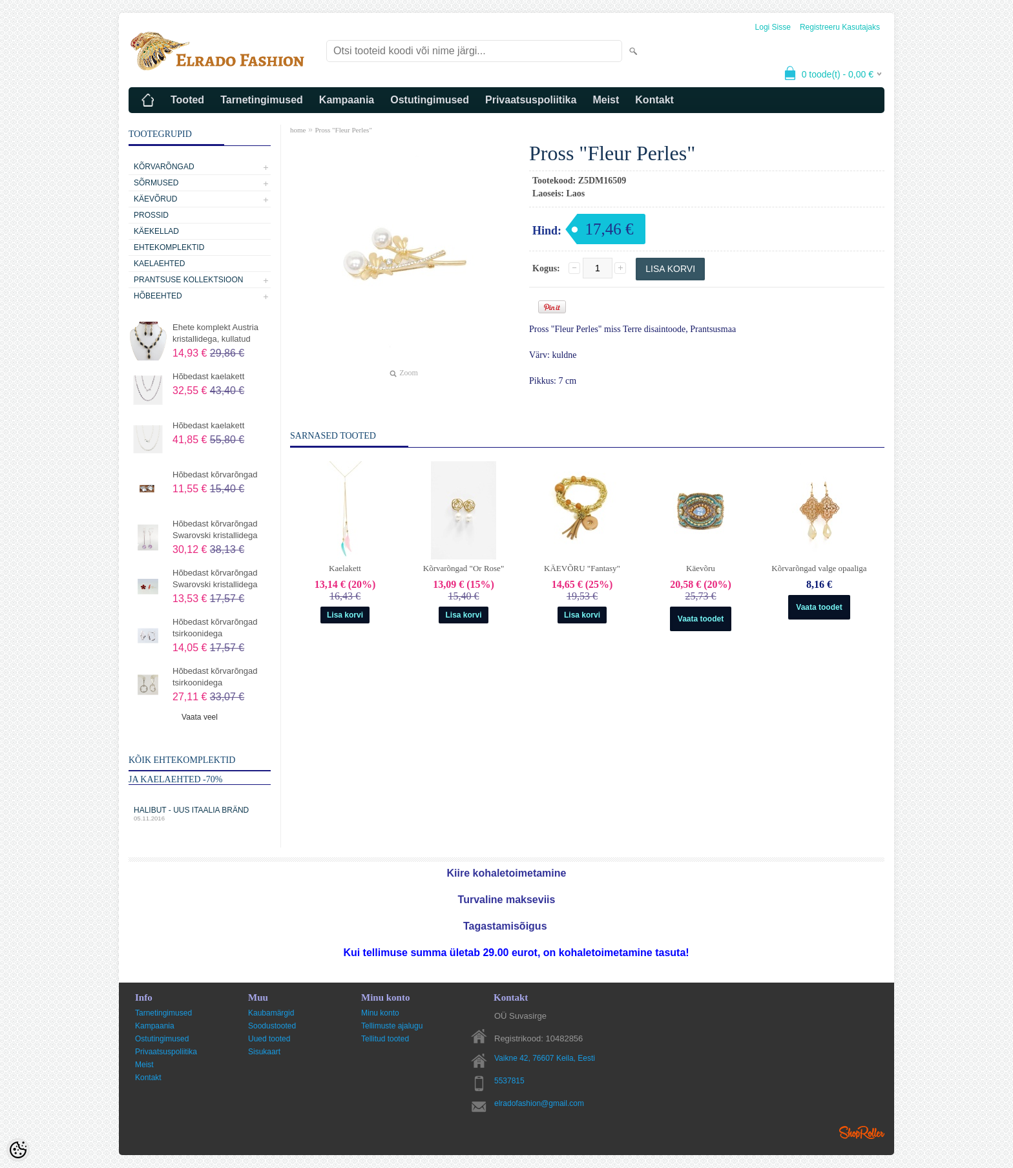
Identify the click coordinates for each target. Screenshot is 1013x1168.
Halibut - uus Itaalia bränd (200, 814)
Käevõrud (155, 198)
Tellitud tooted (385, 1038)
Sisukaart (264, 1051)
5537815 (509, 1080)
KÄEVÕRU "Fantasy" (582, 568)
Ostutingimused (429, 99)
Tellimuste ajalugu (392, 1025)
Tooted (187, 99)
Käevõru (700, 568)
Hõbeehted (158, 295)
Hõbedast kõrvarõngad (215, 474)
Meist (605, 99)
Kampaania (346, 99)
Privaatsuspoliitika (530, 99)
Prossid (151, 215)
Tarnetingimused (261, 99)
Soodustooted (272, 1025)
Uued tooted (269, 1038)
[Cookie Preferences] (18, 1150)
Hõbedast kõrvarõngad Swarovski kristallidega (215, 529)
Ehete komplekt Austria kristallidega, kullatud (215, 333)
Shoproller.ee (861, 1132)
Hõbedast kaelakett (208, 376)
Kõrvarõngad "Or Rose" (463, 568)
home (298, 130)
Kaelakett (345, 568)
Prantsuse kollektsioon (188, 279)
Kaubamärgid (271, 1012)
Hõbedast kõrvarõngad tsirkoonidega (215, 627)
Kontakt (654, 99)
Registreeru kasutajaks (840, 27)
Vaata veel (200, 717)
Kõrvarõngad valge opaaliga (818, 568)
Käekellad (156, 231)
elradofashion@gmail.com (539, 1103)
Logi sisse (773, 27)
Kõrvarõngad (164, 166)
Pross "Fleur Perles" (343, 130)
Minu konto (380, 1012)
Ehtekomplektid (169, 247)
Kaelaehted (159, 263)
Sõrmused (156, 182)
